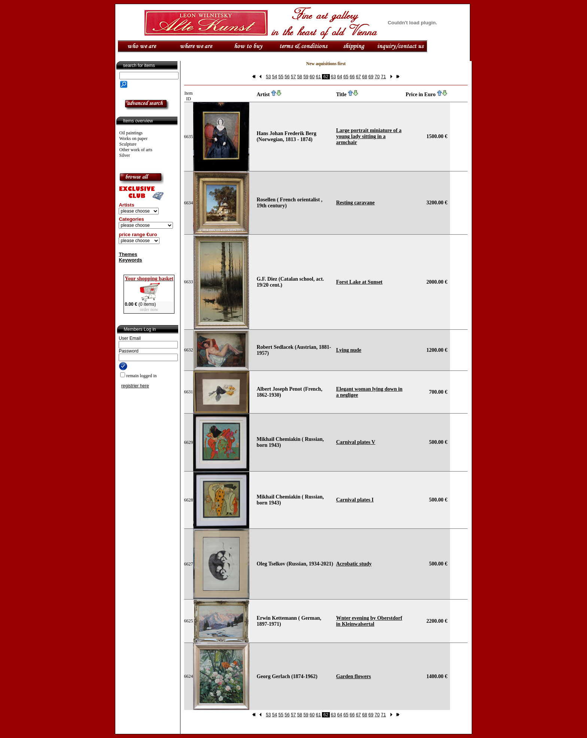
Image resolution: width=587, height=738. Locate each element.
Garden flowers (353, 676)
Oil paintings (131, 132)
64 (339, 76)
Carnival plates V (355, 442)
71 (383, 76)
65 (345, 76)
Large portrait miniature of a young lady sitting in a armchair (369, 136)
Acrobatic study (354, 564)
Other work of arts (135, 149)
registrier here (135, 385)
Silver (124, 155)
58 (299, 76)
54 (274, 76)
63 (333, 76)
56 (287, 76)
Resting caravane (355, 202)
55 (281, 76)
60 (312, 76)
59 (305, 76)
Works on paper (133, 138)
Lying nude (348, 350)
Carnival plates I (355, 500)
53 (268, 76)
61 (318, 76)
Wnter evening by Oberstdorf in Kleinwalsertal (369, 621)
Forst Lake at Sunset (359, 282)
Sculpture (128, 144)
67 (358, 76)
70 (377, 76)
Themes (128, 254)
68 (364, 76)
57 (293, 76)
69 (370, 76)
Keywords (130, 260)
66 (352, 76)
